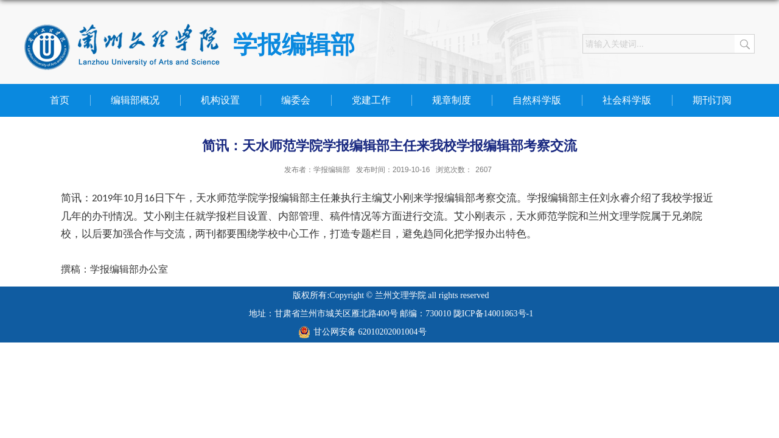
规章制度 (451, 100)
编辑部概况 (135, 100)
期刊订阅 (712, 100)
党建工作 (371, 100)
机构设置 (220, 100)
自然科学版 (536, 100)
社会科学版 (627, 100)
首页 (59, 100)
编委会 (295, 100)
